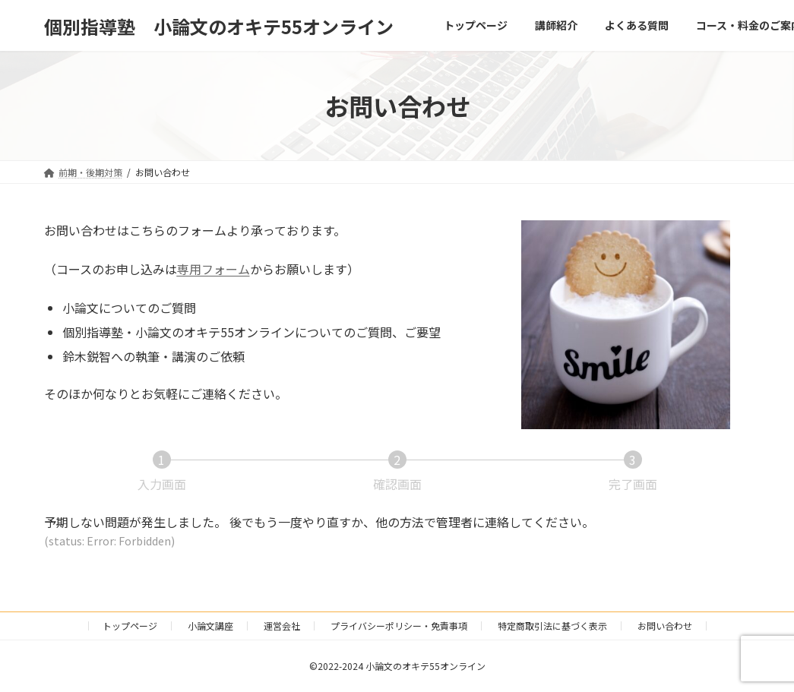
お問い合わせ (664, 625)
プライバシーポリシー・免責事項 (399, 625)
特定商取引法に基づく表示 (552, 625)
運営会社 (282, 625)
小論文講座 (210, 625)
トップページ (130, 625)
